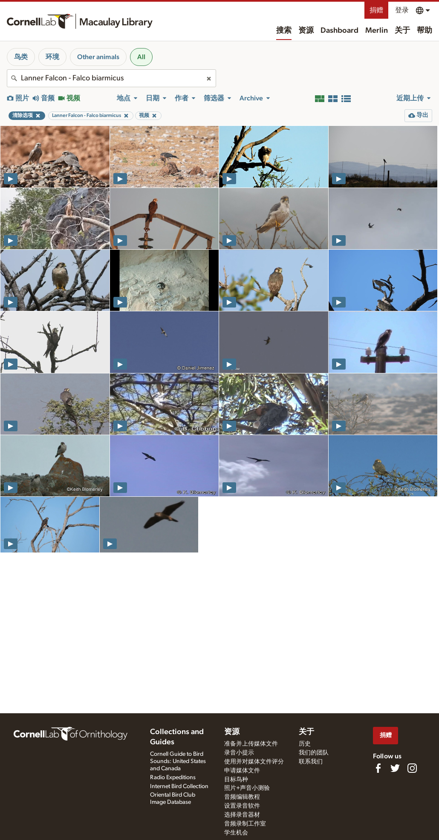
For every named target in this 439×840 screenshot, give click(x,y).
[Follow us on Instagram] (412, 768)
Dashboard (339, 30)
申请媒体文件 (242, 771)
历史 (305, 744)
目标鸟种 (236, 780)
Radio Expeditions (173, 777)
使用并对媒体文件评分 (254, 762)
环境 (52, 57)
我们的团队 (314, 753)
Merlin (376, 30)
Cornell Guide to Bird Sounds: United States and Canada (178, 761)
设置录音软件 (242, 806)
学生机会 (236, 833)
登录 (402, 10)
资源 (306, 30)
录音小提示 (239, 753)
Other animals (98, 57)
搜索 (284, 30)
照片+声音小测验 (247, 788)
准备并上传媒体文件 (251, 744)
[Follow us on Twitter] (395, 768)
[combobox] (111, 78)
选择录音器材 (242, 815)
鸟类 (21, 57)
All (141, 57)
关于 (402, 30)
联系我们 (311, 762)
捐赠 (376, 10)
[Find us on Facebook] (378, 768)
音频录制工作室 (245, 824)
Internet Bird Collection (179, 786)
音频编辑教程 (242, 797)
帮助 (424, 30)
